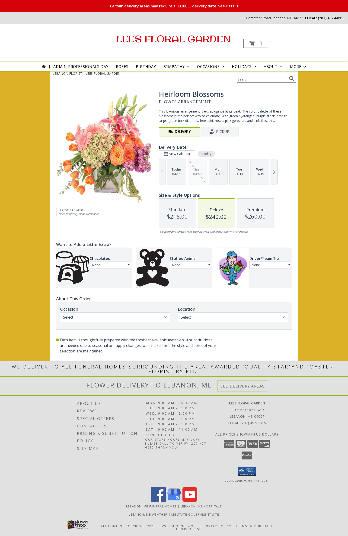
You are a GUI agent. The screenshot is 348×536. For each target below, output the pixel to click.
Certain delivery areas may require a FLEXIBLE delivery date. (174, 6)
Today (206, 154)
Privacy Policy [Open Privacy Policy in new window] (217, 526)
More (298, 66)
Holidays (244, 66)
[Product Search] (262, 79)
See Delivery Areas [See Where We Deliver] (242, 386)
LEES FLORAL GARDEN (173, 39)
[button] (255, 43)
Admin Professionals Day (80, 66)
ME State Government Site (195, 514)
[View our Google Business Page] (174, 500)
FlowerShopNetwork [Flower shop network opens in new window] (177, 526)
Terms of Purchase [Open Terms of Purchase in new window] (254, 526)
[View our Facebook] (158, 500)
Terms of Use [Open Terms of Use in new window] (188, 529)
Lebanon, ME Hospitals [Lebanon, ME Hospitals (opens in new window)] (201, 506)
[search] (292, 78)
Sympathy (177, 66)
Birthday (146, 66)
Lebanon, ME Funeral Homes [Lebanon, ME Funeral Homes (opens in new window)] (151, 506)
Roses (122, 66)
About (273, 66)
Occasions (211, 66)
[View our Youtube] (189, 500)
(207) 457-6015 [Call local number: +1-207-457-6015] (330, 18)
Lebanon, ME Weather (148, 514)
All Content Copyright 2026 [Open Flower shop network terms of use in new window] (128, 526)
